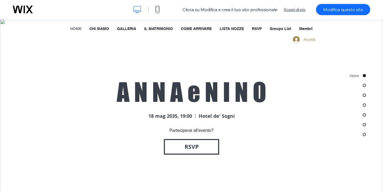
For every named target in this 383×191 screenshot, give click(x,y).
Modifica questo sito (343, 9)
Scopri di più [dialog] (294, 9)
